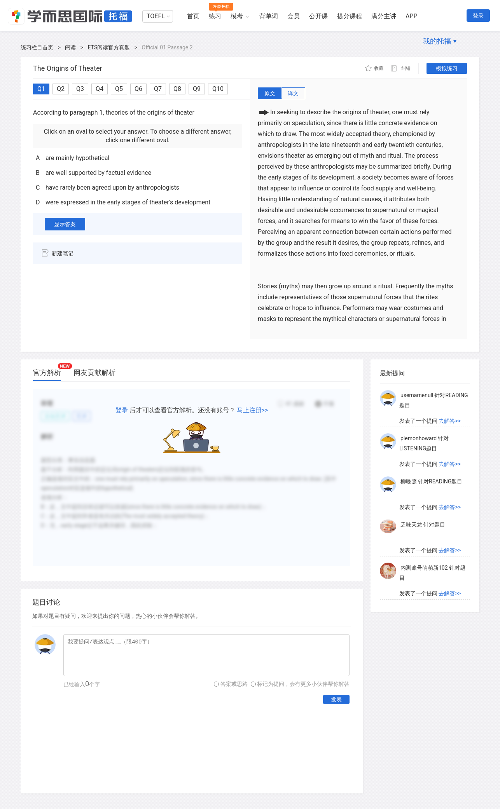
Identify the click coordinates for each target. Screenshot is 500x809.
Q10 (218, 88)
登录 (478, 15)
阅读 (70, 47)
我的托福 (437, 41)
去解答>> (450, 421)
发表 (336, 699)
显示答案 (65, 224)
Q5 (119, 88)
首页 (193, 16)
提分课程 (349, 16)
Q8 (177, 88)
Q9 (197, 88)
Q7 (158, 88)
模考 (237, 16)
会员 (293, 16)
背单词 (268, 16)
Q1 (41, 88)
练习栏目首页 (37, 47)
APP (412, 16)
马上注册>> (252, 410)
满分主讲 (383, 16)
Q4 (99, 88)
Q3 (80, 88)
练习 (215, 16)
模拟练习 (447, 68)
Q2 (61, 88)
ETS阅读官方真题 (109, 47)
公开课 (318, 16)
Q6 (138, 88)
